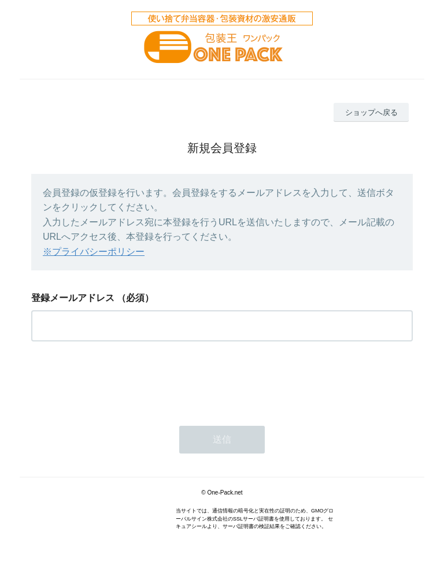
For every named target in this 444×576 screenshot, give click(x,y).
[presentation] (119, 380)
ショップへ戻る (371, 112)
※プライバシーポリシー (94, 252)
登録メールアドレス (72, 298)
